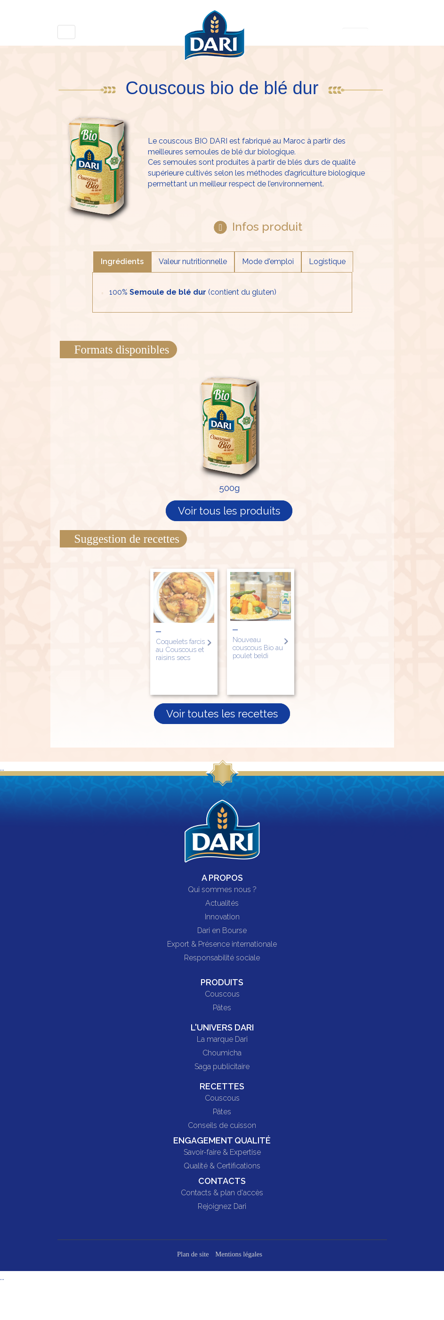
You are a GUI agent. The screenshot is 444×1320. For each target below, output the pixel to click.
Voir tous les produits (229, 511)
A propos (222, 878)
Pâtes (222, 1008)
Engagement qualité (222, 1140)
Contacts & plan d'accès (222, 1193)
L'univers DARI (222, 1027)
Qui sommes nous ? (222, 889)
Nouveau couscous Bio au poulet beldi (258, 648)
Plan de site (193, 1254)
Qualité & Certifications (222, 1166)
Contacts (222, 1181)
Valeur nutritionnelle (193, 261)
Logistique (327, 261)
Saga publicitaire (222, 1066)
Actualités (222, 903)
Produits (222, 982)
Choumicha (222, 1053)
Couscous (222, 994)
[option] (184, 632)
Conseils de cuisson (222, 1125)
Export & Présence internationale (222, 944)
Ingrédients (122, 261)
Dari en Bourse (222, 930)
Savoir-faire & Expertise (222, 1152)
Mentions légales (238, 1254)
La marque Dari (222, 1039)
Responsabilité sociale (222, 958)
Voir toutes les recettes (222, 714)
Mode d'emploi (268, 261)
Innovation (222, 917)
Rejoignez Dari (222, 1206)
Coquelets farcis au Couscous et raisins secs (180, 649)
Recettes (222, 1086)
